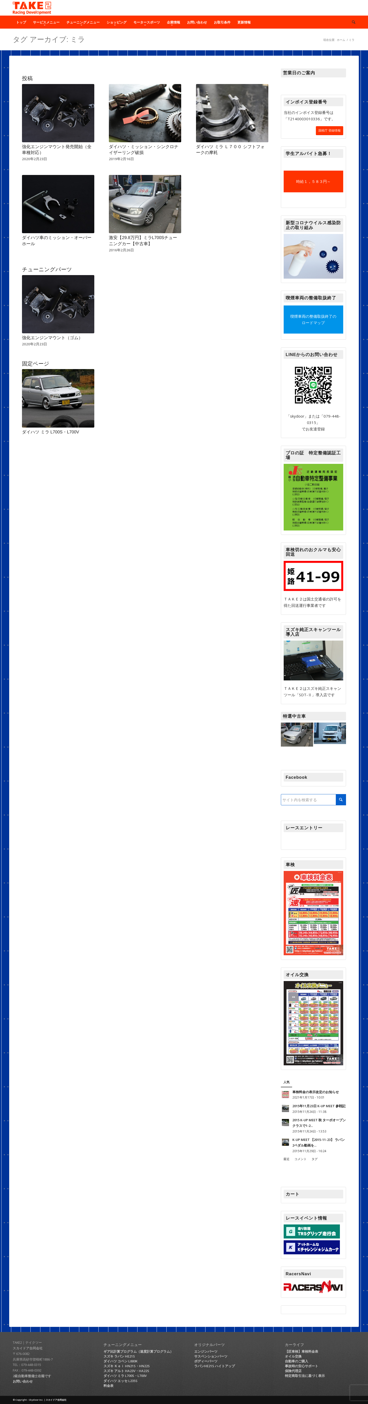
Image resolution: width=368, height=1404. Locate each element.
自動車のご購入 (296, 1361)
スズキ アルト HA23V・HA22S (126, 1370)
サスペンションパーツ (210, 1356)
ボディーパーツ (205, 1361)
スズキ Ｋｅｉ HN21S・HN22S (126, 1366)
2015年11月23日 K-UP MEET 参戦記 (319, 1106)
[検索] (352, 22)
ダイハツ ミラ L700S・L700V (50, 432)
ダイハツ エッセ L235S (120, 1380)
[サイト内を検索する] (313, 799)
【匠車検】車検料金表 (301, 1351)
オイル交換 (293, 1356)
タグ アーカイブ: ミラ (49, 39)
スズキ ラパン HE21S (119, 1356)
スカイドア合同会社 (28, 1348)
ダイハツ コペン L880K (120, 1361)
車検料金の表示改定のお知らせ (315, 1092)
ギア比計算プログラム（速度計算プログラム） (138, 1351)
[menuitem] (21, 22)
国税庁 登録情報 (329, 130)
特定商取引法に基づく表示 (305, 1375)
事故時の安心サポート (301, 1366)
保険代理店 (293, 1370)
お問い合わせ (23, 1381)
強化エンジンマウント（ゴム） (52, 337)
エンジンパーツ (205, 1351)
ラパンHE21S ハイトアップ (214, 1366)
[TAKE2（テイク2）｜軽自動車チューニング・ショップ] (32, 8)
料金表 (108, 1385)
